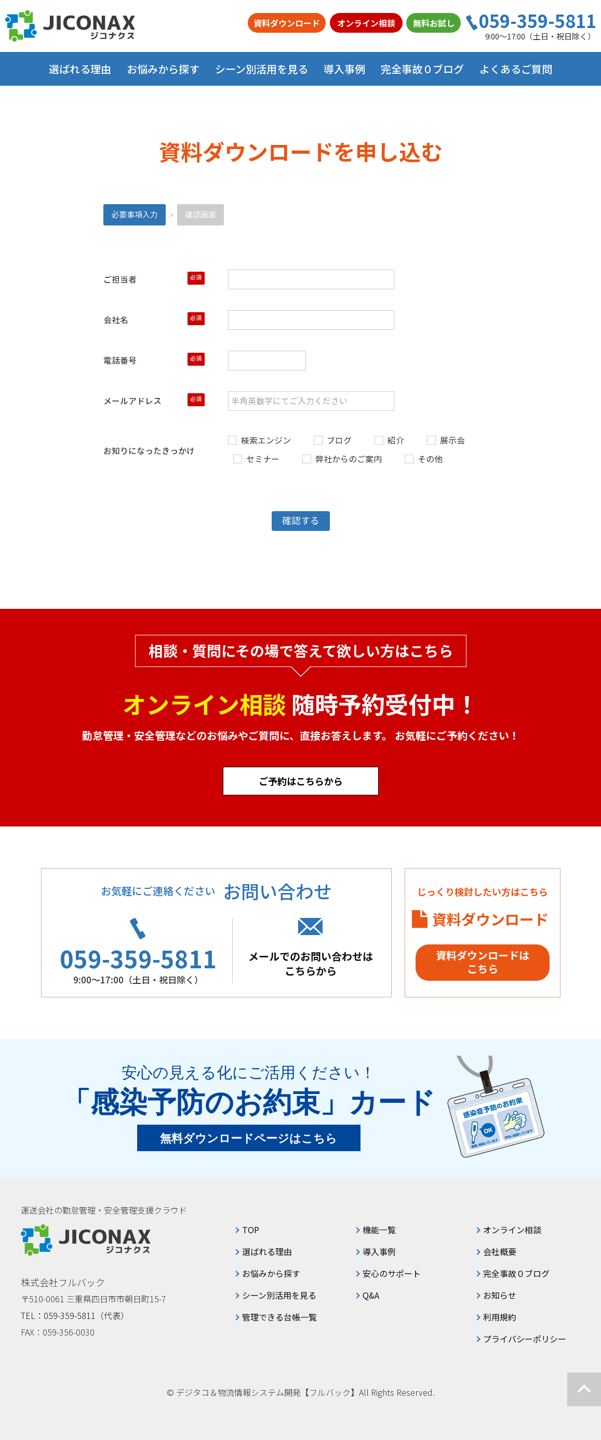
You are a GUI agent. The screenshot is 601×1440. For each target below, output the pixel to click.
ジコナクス (70, 26)
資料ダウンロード (286, 23)
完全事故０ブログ (422, 68)
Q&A (371, 1295)
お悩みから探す (271, 1273)
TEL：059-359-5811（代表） (75, 1315)
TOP (250, 1229)
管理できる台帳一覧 (279, 1317)
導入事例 (344, 68)
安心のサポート (392, 1273)
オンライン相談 (366, 23)
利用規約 (499, 1317)
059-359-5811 (537, 21)
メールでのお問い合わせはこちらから (310, 963)
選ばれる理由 (80, 68)
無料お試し (434, 23)
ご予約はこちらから (301, 781)
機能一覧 (379, 1229)
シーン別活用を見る (279, 1295)
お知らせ (499, 1295)
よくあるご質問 (515, 68)
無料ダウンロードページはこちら (248, 1138)
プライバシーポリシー (524, 1338)
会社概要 (499, 1251)
